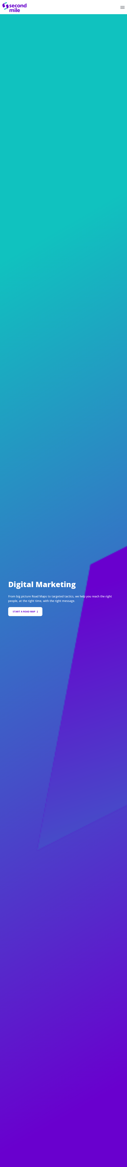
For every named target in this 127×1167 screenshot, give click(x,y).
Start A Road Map (25, 611)
